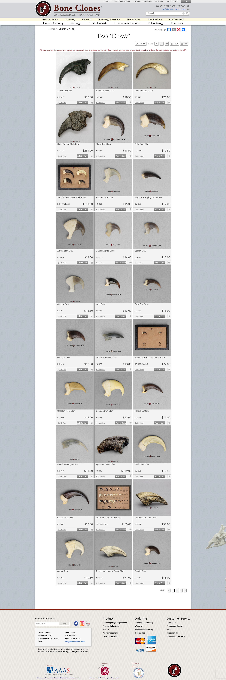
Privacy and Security (175, 626)
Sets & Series (134, 19)
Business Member (135, 664)
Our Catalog (140, 633)
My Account (172, 1)
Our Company (176, 19)
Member (50, 665)
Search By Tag (66, 28)
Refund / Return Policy (144, 629)
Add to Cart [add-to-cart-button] (82, 102)
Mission (106, 629)
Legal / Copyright (110, 636)
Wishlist (159, 1)
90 (167, 43)
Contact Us (171, 622)
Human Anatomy (53, 23)
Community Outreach (176, 636)
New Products (155, 19)
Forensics (177, 23)
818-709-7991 (178, 5)
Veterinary (70, 19)
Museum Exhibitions (111, 626)
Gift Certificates (122, 1)
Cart (186, 1)
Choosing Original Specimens (115, 622)
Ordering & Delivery (143, 1)
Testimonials (172, 633)
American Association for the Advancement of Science (58, 678)
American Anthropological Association (105, 678)
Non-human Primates (128, 23)
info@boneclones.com (174, 9)
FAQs (169, 629)
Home (52, 28)
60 (161, 43)
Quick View (62, 103)
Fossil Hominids (97, 23)
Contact (107, 1)
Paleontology (156, 23)
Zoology (76, 23)
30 (156, 43)
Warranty (139, 626)
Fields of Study (50, 19)
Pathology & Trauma (109, 19)
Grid (174, 43)
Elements (87, 19)
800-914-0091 (162, 5)
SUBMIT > (64, 623)
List (184, 43)
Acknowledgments (110, 633)
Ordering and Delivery (144, 622)
